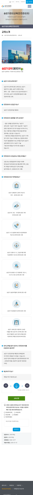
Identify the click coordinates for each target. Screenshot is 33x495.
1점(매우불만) (9, 417)
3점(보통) (8, 414)
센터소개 (4, 485)
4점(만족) (18, 412)
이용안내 (11, 485)
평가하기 (16, 429)
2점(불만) (16, 414)
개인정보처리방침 (6, 489)
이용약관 (19, 485)
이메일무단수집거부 (19, 489)
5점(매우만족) (9, 412)
